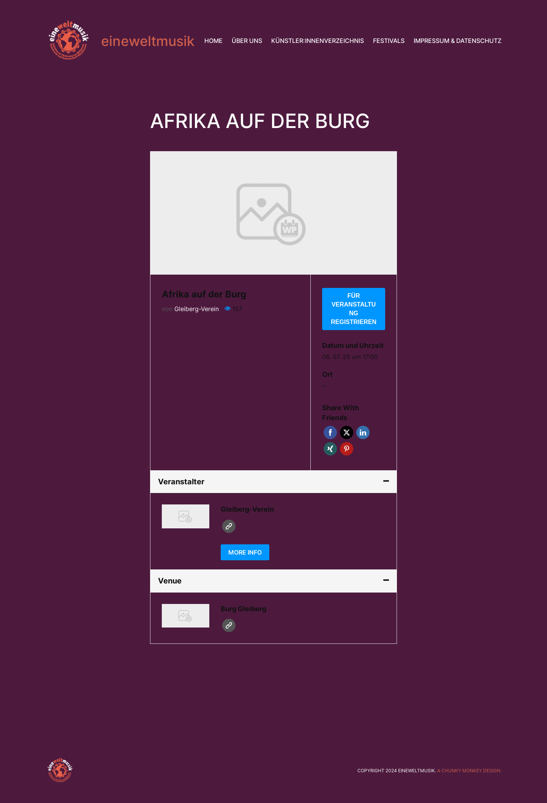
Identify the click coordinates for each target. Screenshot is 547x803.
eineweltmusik (147, 41)
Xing (330, 448)
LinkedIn (363, 432)
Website (229, 526)
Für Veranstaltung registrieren (353, 308)
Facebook (330, 432)
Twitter (346, 432)
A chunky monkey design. (469, 770)
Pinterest (346, 448)
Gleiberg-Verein (196, 309)
